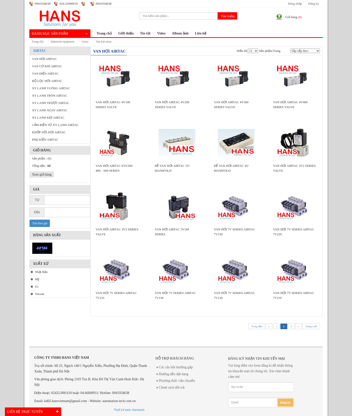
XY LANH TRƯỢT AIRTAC (50, 103)
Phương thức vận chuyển (177, 380)
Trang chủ (104, 33)
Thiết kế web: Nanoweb (129, 410)
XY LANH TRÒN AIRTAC (49, 95)
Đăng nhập (295, 3)
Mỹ (37, 279)
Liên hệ (200, 33)
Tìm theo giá (39, 223)
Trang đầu (256, 326)
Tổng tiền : (41, 166)
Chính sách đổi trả (172, 387)
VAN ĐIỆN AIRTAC (45, 73)
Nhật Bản (41, 272)
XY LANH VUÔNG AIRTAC (51, 88)
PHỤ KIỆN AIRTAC (45, 139)
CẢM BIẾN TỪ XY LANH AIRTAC (55, 125)
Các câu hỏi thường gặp (176, 367)
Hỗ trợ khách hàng (174, 358)
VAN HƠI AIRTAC (104, 41)
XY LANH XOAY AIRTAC (49, 110)
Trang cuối (311, 326)
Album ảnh (180, 33)
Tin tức (145, 33)
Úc (37, 286)
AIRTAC (84, 41)
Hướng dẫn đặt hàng (173, 374)
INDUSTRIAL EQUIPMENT (62, 41)
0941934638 (42, 3)
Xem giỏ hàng (42, 174)
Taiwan (39, 294)
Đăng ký (313, 3)
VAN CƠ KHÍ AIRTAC (47, 66)
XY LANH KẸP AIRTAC (48, 117)
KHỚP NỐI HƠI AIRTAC (49, 132)
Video (161, 33)
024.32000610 (68, 3)
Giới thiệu (126, 33)
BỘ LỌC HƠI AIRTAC (47, 81)
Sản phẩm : (41, 158)
